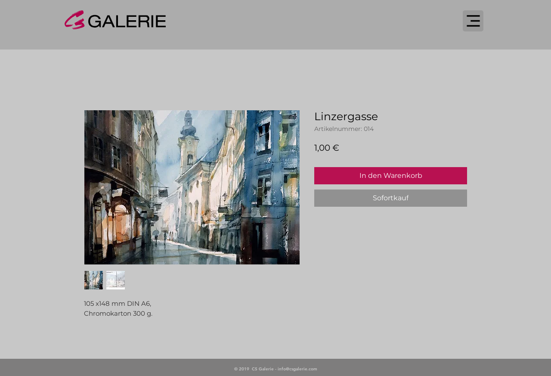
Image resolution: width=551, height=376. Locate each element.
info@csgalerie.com (297, 369)
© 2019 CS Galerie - (256, 369)
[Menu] (473, 20)
